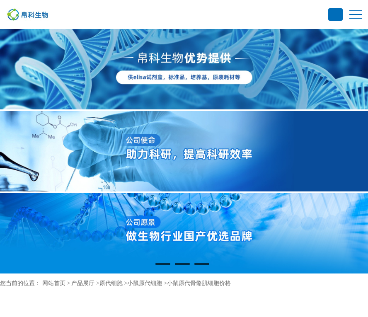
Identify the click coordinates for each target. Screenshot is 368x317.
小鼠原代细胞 (144, 283)
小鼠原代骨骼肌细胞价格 (199, 283)
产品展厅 (82, 283)
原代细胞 (111, 283)
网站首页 (53, 283)
